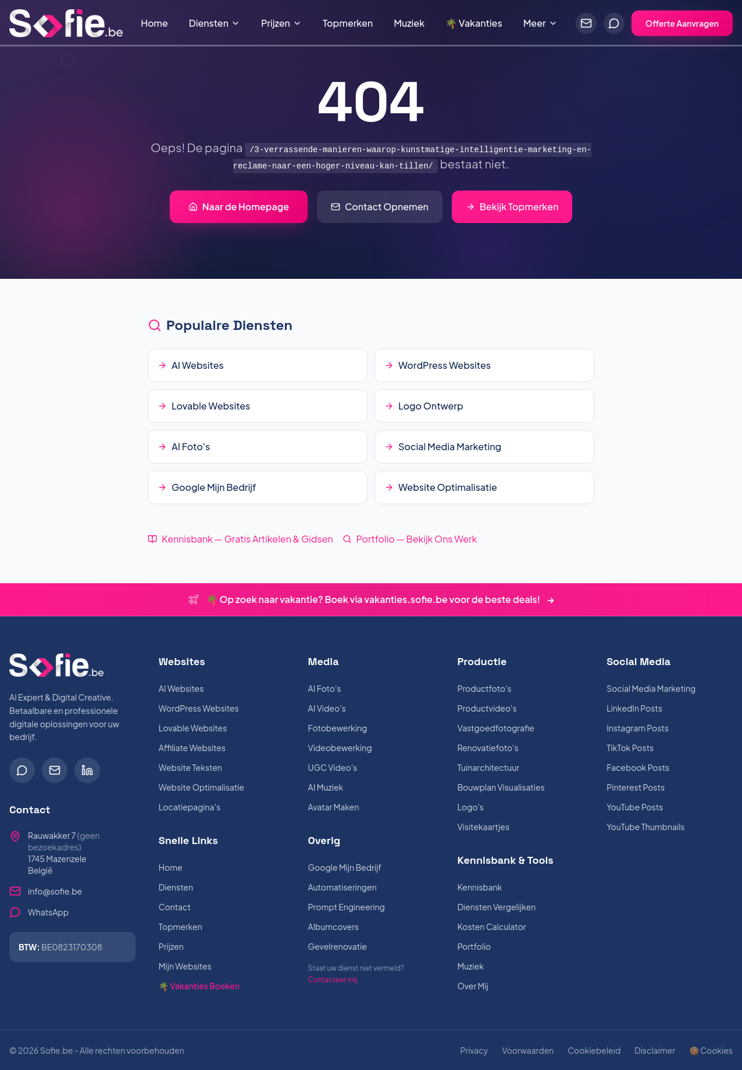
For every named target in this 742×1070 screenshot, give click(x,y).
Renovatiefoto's (487, 747)
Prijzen (281, 23)
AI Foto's (324, 688)
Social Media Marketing (651, 688)
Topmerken (348, 23)
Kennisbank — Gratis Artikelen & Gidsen (240, 539)
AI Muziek (326, 787)
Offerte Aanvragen (682, 23)
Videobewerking (340, 747)
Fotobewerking (338, 728)
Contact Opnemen (380, 206)
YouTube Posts (635, 807)
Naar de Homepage (238, 206)
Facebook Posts (638, 767)
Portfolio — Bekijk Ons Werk (410, 539)
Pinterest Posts (636, 787)
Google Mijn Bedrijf (344, 867)
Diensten (214, 23)
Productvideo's (486, 708)
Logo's (470, 807)
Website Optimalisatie (201, 787)
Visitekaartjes (483, 826)
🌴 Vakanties (473, 23)
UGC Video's (333, 767)
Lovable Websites (193, 728)
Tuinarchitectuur (488, 767)
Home (154, 23)
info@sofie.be (55, 891)
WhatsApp (48, 912)
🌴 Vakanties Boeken (199, 986)
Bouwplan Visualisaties (500, 787)
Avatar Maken (333, 807)
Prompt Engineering (346, 907)
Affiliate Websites (192, 747)
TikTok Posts (630, 747)
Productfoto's (484, 688)
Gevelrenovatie (337, 946)
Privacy (474, 1050)
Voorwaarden (528, 1050)
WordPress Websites (199, 708)
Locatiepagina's (189, 807)
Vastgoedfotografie (495, 728)
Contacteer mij (332, 979)
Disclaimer (654, 1050)
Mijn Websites (185, 966)
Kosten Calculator (491, 926)
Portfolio (474, 946)
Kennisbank (479, 887)
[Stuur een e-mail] (586, 23)
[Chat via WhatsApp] (614, 23)
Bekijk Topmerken (512, 206)
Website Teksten (190, 767)
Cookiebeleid (594, 1050)
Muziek (409, 23)
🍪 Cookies (711, 1050)
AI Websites (181, 688)
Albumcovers (333, 926)
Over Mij (472, 986)
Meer (540, 23)
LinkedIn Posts (634, 708)
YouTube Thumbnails (645, 826)
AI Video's (327, 708)
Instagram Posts (638, 728)
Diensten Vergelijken (496, 907)
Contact (175, 907)
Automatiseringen (342, 887)
